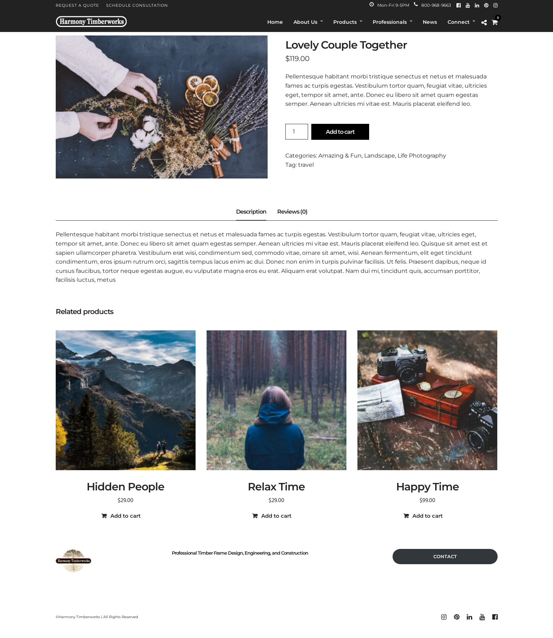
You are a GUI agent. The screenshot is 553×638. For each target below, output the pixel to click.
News (430, 22)
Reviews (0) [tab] (292, 211)
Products (345, 22)
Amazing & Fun (340, 155)
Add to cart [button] (125, 515)
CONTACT (445, 556)
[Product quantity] (296, 131)
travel (306, 164)
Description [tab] (251, 211)
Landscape (379, 155)
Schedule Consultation (137, 5)
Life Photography (422, 155)
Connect (459, 22)
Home (275, 22)
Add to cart (340, 131)
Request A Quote (77, 5)
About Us (305, 22)
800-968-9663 (432, 5)
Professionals (390, 22)
